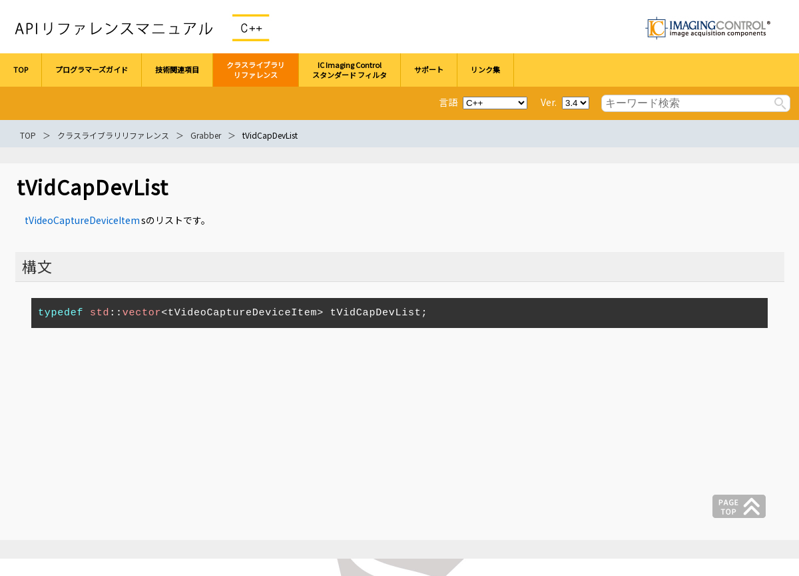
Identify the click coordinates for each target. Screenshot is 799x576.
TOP (28, 135)
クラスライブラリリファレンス (113, 135)
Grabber (205, 135)
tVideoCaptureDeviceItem (82, 220)
